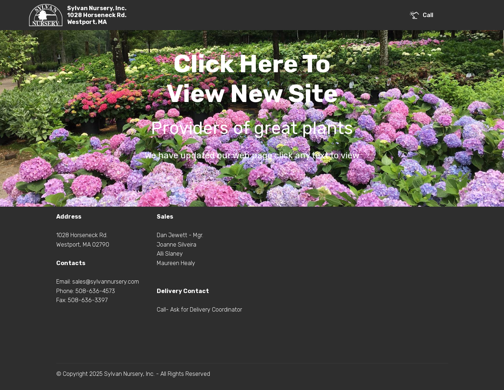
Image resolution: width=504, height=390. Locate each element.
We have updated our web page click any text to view (252, 155)
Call (421, 15)
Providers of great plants (252, 128)
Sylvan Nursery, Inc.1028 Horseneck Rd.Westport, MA (97, 15)
